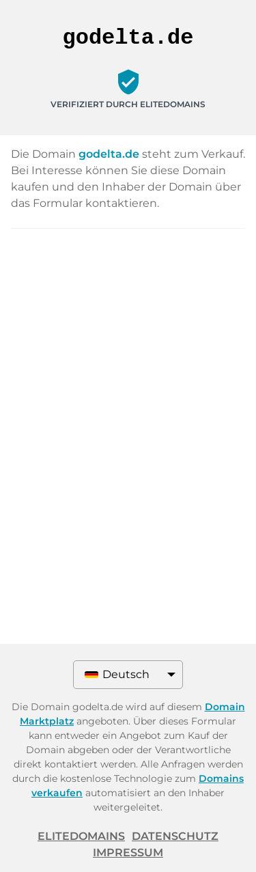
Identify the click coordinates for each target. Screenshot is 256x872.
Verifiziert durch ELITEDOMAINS (128, 104)
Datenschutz (175, 836)
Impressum (128, 852)
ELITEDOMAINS (81, 836)
